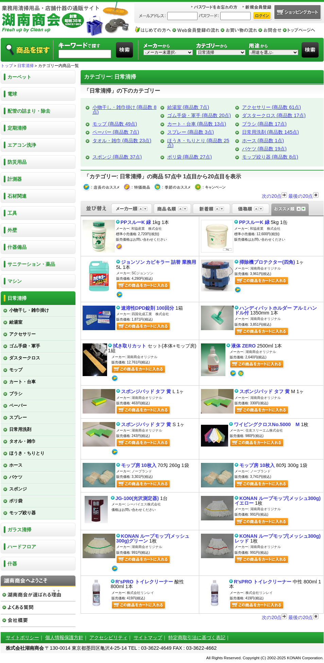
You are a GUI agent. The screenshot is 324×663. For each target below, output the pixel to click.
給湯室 (15, 322)
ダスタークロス (24, 357)
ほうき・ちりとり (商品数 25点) (198, 143)
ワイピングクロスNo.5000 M (267, 424)
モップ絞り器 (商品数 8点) (270, 157)
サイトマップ (148, 637)
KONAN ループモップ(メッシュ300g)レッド (278, 538)
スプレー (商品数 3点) (190, 132)
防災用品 (17, 162)
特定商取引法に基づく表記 (196, 637)
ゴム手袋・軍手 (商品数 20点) (199, 115)
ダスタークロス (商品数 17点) (274, 115)
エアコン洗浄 (21, 145)
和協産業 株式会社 (146, 228)
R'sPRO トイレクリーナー (144, 581)
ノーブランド (142, 471)
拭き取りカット (129, 346)
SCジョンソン (142, 273)
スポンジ (18, 488)
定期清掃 (17, 128)
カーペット (19, 77)
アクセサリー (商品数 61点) (271, 107)
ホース (15, 465)
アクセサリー (22, 334)
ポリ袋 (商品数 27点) (189, 157)
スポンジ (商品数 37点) (117, 157)
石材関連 (17, 196)
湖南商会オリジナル (265, 268)
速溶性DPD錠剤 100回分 (147, 308)
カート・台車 (22, 381)
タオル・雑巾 (22, 441)
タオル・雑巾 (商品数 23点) (122, 140)
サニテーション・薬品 (31, 264)
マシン (14, 281)
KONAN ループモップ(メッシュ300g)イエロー (278, 501)
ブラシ (15, 393)
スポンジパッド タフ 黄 (146, 391)
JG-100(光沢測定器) (137, 498)
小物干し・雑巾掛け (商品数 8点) (124, 109)
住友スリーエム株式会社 (264, 430)
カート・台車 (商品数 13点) (196, 124)
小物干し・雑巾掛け (29, 310)
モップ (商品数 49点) (114, 124)
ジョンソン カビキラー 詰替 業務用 (159, 262)
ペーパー (18, 405)
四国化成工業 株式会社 (150, 314)
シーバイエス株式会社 (144, 504)
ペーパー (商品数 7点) (115, 132)
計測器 (14, 179)
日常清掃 (25, 66)
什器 (12, 563)
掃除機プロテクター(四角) (267, 262)
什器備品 (17, 247)
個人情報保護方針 (64, 637)
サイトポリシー (22, 637)
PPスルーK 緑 (136, 222)
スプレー (18, 417)
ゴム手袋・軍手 (24, 346)
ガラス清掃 (19, 529)
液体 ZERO (243, 346)
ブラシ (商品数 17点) (264, 124)
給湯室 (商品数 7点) (188, 107)
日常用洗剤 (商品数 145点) (270, 132)
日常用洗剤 (20, 429)
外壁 (12, 230)
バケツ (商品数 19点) (264, 148)
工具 (12, 213)
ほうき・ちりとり (27, 453)
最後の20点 (303, 196)
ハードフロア (21, 546)
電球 (12, 94)
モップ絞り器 (22, 512)
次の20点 (274, 196)
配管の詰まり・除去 (28, 111)
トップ (7, 66)
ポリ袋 (15, 500)
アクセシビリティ (108, 637)
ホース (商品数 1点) (263, 140)
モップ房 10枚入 (138, 465)
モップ (15, 369)
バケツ (15, 477)
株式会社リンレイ (140, 593)
